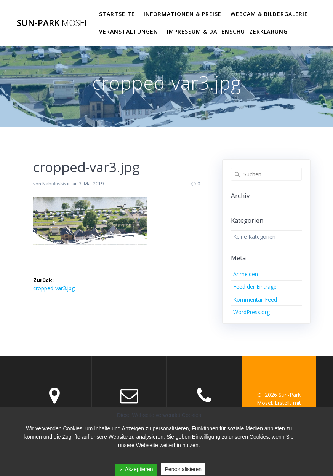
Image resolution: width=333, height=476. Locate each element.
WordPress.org (251, 312)
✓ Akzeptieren (136, 469)
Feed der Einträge (255, 286)
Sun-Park (53, 23)
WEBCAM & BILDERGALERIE (269, 14)
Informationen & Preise (182, 14)
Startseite (117, 14)
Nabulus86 (54, 183)
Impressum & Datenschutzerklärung (227, 31)
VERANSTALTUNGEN (128, 31)
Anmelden (245, 274)
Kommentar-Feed (255, 299)
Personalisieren (183, 469)
